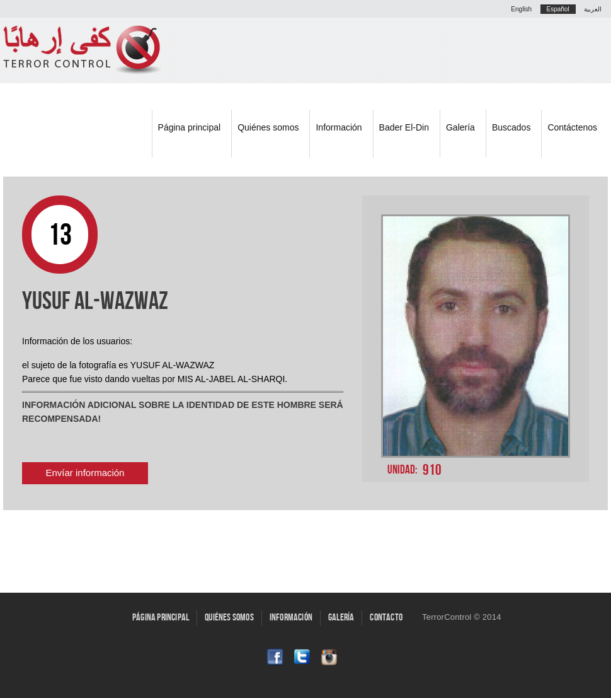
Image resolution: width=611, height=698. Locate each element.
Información (339, 127)
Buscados (511, 127)
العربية (593, 9)
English (521, 9)
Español (558, 9)
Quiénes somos (268, 127)
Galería (460, 127)
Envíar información (85, 472)
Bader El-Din (404, 127)
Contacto (386, 618)
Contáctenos (572, 127)
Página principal (189, 127)
